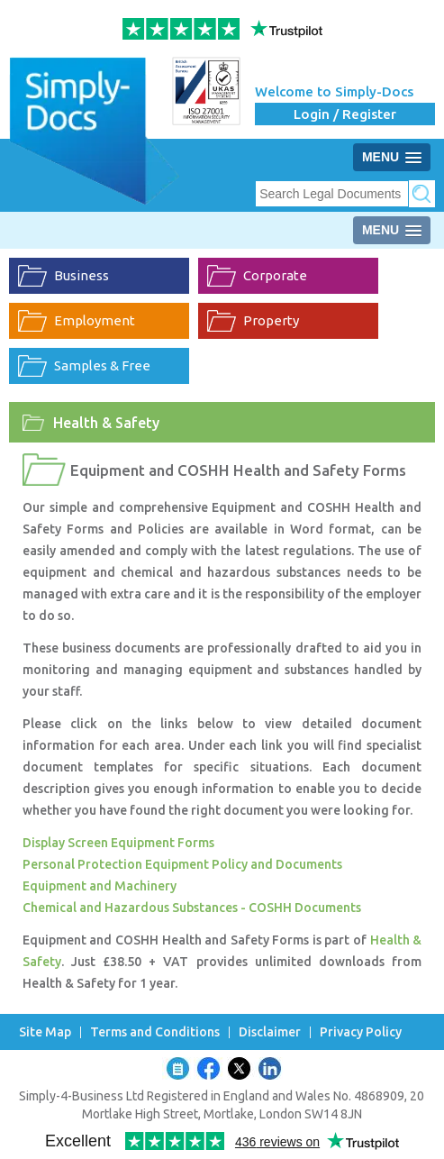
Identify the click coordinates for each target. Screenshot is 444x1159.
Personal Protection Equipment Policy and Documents (182, 864)
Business (81, 275)
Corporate (275, 275)
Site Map (45, 1032)
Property (271, 320)
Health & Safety (106, 423)
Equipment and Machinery (100, 886)
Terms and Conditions (155, 1032)
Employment (94, 320)
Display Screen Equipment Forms (118, 842)
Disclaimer (270, 1032)
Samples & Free (102, 365)
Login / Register (345, 114)
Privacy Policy (361, 1032)
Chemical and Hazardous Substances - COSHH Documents (192, 907)
